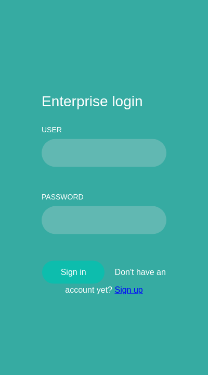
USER (52, 129)
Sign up (128, 289)
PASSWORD (63, 196)
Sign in (73, 271)
